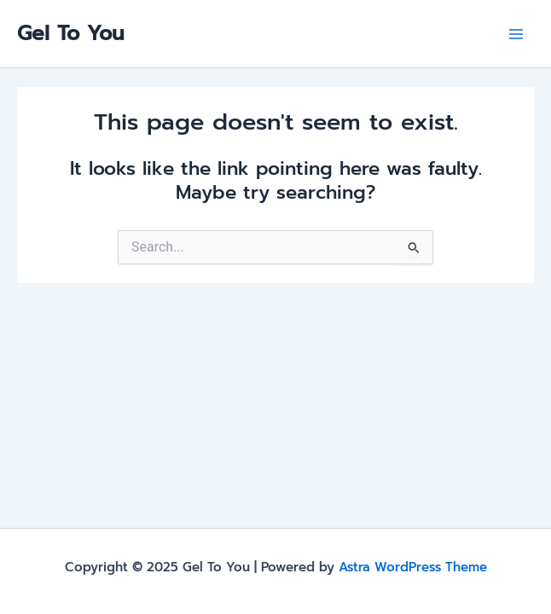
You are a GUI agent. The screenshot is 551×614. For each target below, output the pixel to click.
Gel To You (71, 33)
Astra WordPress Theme (413, 567)
